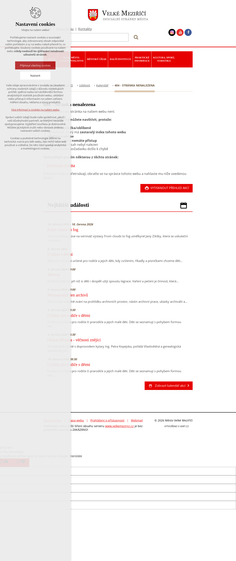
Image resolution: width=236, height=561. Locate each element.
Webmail (137, 420)
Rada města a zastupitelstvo (71, 59)
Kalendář (102, 85)
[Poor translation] (20, 462)
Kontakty (85, 29)
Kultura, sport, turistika (164, 59)
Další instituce (120, 59)
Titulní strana (52, 420)
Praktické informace (142, 59)
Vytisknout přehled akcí (166, 188)
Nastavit (35, 75)
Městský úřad (96, 59)
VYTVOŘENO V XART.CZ (176, 426)
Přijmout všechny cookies (35, 65)
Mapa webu (76, 420)
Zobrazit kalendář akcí (167, 385)
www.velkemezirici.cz (119, 426)
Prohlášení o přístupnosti (107, 420)
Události (84, 85)
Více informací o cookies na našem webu (35, 109)
